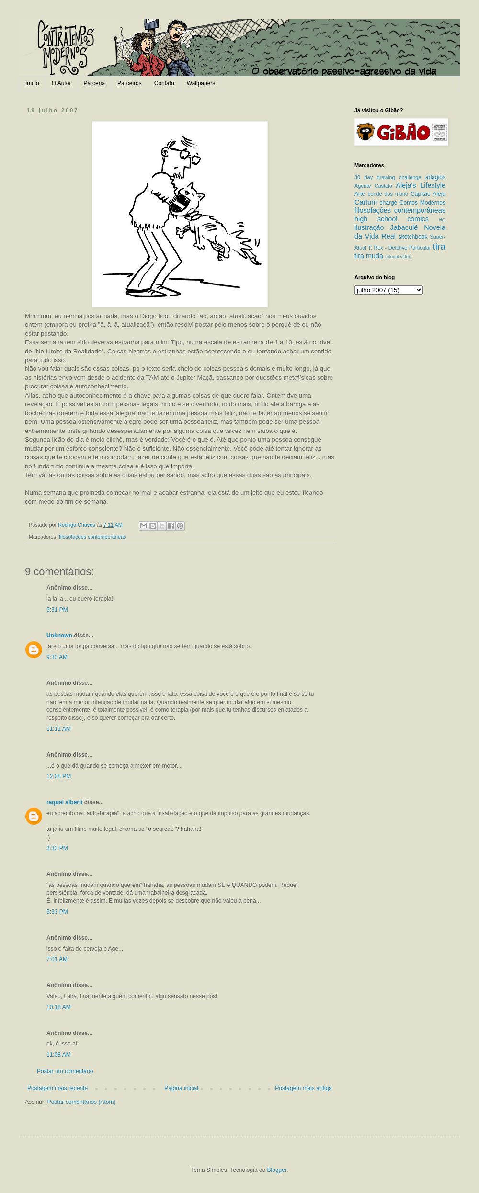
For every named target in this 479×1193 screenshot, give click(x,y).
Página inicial (181, 1088)
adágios (435, 177)
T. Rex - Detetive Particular (399, 247)
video (405, 256)
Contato (164, 83)
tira (439, 246)
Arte (359, 194)
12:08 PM (58, 776)
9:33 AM (57, 657)
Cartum (365, 202)
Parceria (94, 83)
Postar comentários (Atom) (81, 1102)
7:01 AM (57, 959)
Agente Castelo (373, 186)
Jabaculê (404, 227)
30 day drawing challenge (387, 177)
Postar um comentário (65, 1071)
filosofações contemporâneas (92, 537)
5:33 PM (57, 912)
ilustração (369, 227)
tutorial (392, 256)
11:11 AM (58, 729)
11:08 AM (58, 1054)
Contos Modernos (422, 202)
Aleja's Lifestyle (420, 185)
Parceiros (129, 83)
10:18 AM (58, 1007)
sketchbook (413, 236)
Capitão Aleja (428, 194)
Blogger (277, 1170)
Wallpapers (201, 83)
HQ (442, 219)
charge (389, 202)
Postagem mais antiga (303, 1088)
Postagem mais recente (57, 1088)
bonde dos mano (387, 194)
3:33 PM (57, 848)
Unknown (59, 635)
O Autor (61, 83)
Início (32, 83)
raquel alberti (64, 802)
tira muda (368, 256)
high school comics (391, 219)
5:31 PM (57, 609)
